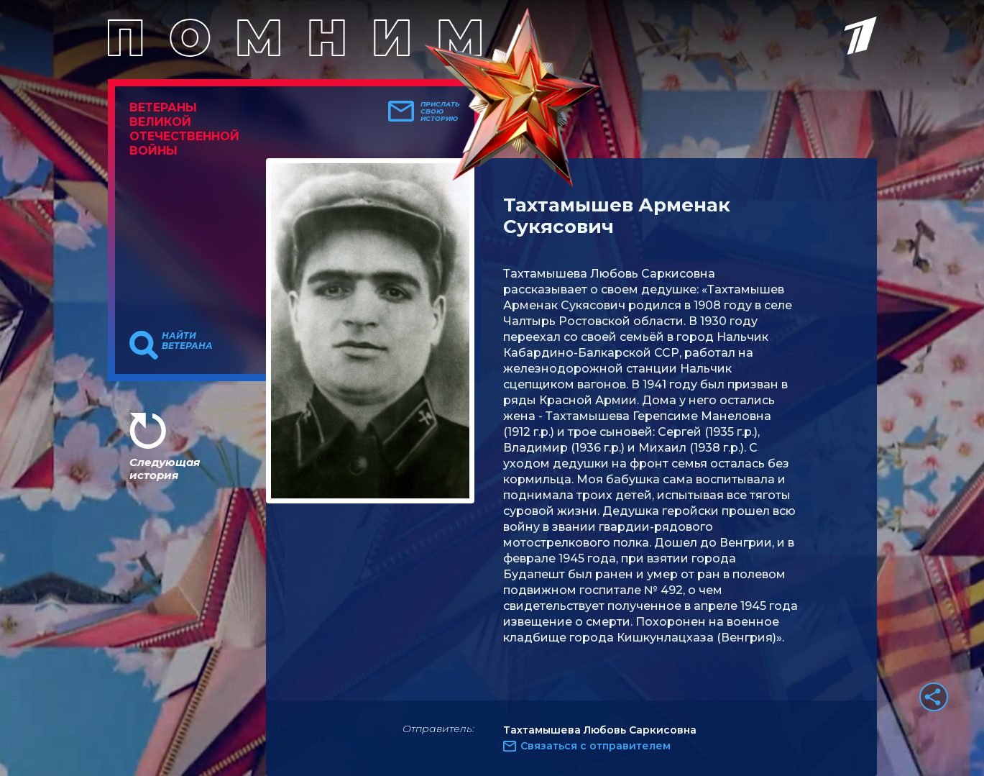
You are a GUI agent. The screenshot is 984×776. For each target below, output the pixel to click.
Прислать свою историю (440, 111)
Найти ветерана (187, 341)
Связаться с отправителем (595, 745)
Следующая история (164, 468)
